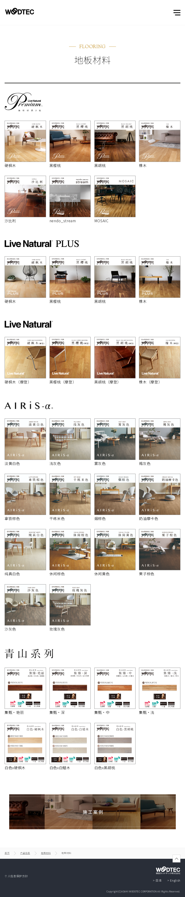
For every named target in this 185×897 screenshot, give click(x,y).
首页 (7, 853)
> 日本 (157, 880)
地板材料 (46, 853)
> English (173, 880)
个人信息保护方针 (16, 876)
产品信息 (25, 853)
